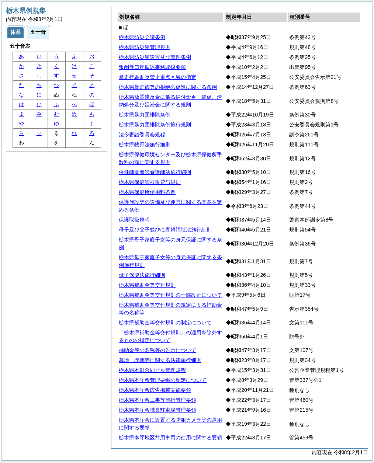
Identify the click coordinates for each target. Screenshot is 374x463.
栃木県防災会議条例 (142, 37)
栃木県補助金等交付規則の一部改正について (170, 295)
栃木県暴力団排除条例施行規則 (155, 125)
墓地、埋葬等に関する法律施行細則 (160, 360)
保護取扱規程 (134, 220)
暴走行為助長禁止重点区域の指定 (157, 77)
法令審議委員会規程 (142, 134)
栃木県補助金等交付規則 (147, 285)
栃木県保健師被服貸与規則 (150, 182)
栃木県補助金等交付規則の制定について (165, 323)
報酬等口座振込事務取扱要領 (152, 67)
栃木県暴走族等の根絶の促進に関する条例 (168, 87)
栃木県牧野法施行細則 (144, 144)
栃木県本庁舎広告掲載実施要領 (155, 390)
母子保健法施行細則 (142, 275)
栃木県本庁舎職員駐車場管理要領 (157, 410)
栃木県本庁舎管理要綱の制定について (163, 380)
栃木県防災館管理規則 (144, 47)
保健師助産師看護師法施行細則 (155, 172)
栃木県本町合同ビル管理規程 (152, 370)
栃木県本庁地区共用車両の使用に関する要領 (170, 438)
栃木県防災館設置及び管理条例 (155, 57)
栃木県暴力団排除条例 (144, 115)
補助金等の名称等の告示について (157, 350)
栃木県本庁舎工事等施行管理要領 (157, 400)
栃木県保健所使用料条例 (147, 192)
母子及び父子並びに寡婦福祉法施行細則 (165, 230)
